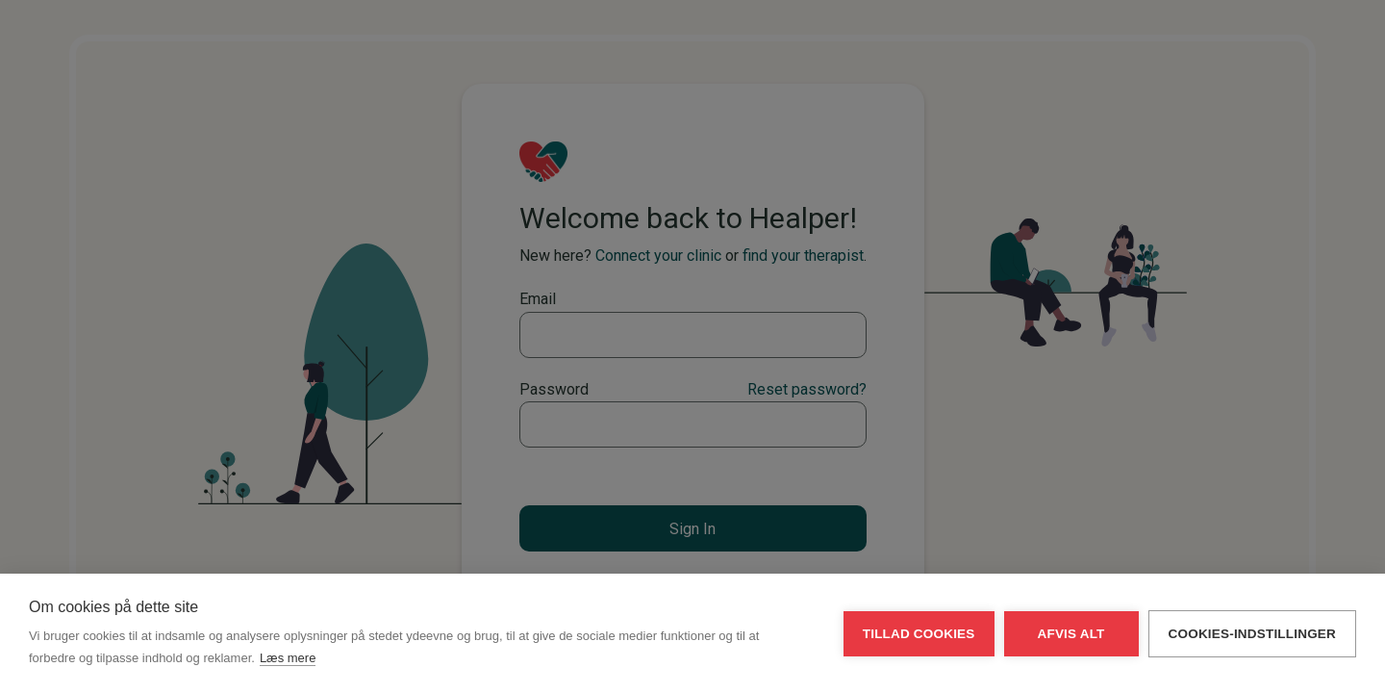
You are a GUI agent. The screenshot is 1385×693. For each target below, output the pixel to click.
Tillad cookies (919, 634)
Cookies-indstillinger (1252, 634)
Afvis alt (1071, 634)
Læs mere (288, 658)
